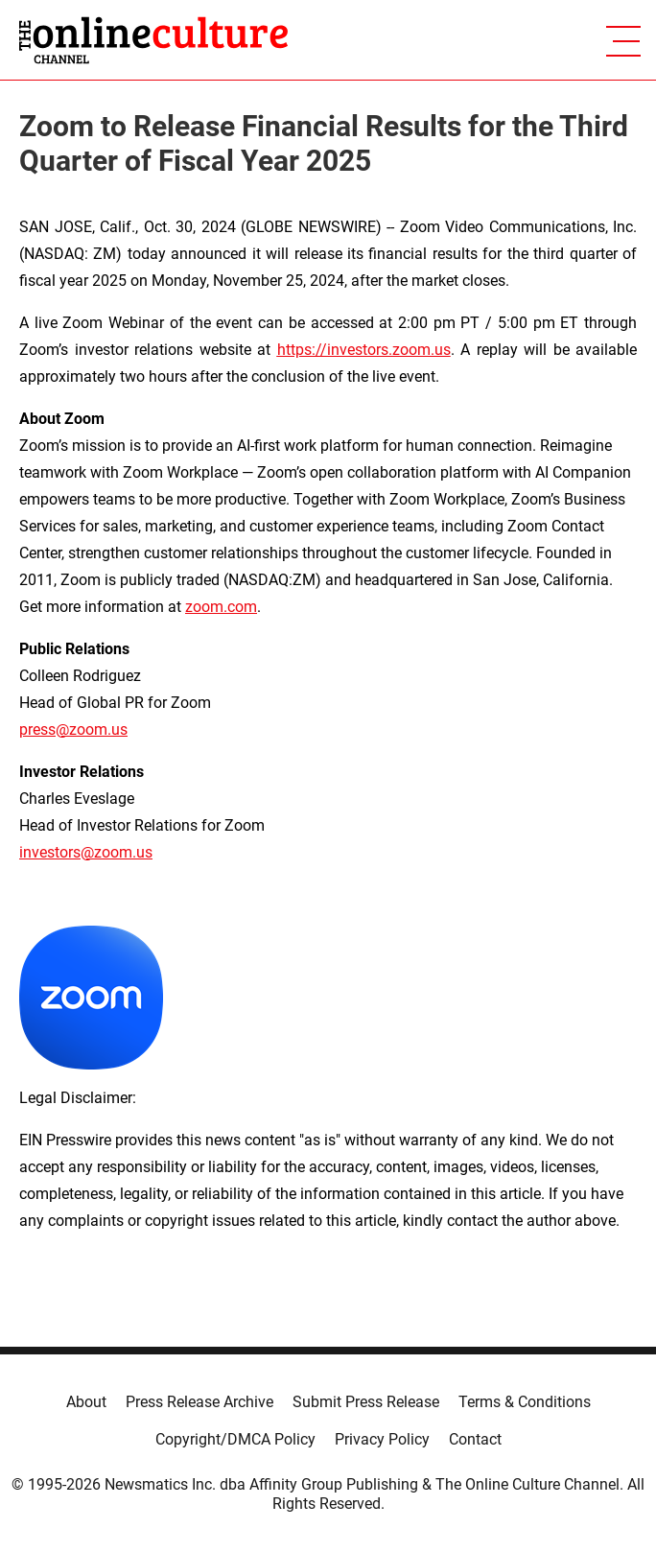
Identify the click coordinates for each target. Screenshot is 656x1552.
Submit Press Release (366, 1402)
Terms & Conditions (524, 1402)
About (86, 1402)
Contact (475, 1439)
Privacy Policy (382, 1439)
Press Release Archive (199, 1402)
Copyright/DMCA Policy (235, 1439)
